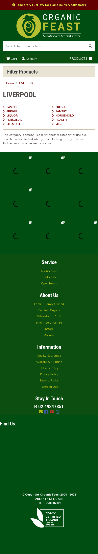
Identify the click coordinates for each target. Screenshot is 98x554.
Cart (11, 59)
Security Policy (49, 380)
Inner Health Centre (49, 322)
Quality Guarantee (49, 355)
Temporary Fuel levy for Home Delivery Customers (49, 5)
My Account (49, 271)
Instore (49, 329)
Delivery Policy (49, 368)
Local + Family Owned (49, 304)
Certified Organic (49, 310)
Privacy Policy (49, 374)
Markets (49, 335)
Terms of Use (49, 386)
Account (30, 59)
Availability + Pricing (49, 362)
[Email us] (41, 411)
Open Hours (49, 283)
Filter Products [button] (22, 71)
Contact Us (49, 277)
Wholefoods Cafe (49, 316)
